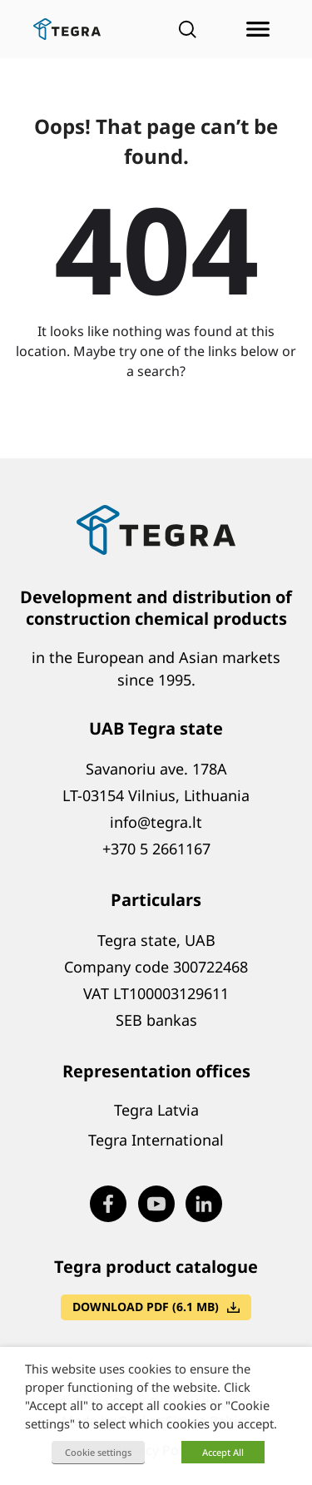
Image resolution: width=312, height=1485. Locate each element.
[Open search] (187, 29)
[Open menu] (258, 29)
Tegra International (156, 1140)
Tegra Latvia (156, 1110)
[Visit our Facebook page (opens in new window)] (108, 1204)
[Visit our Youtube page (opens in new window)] (156, 1204)
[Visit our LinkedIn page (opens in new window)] (204, 1204)
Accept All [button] (223, 1452)
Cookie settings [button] (98, 1452)
